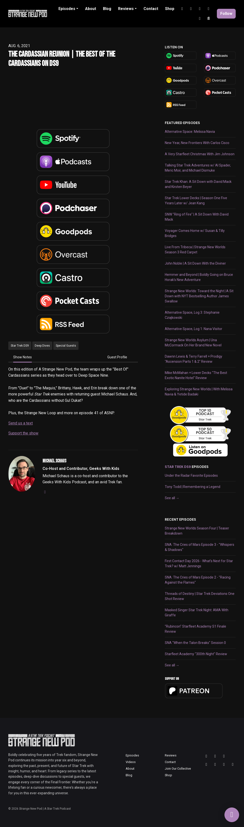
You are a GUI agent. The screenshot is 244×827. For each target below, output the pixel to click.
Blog (107, 8)
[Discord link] (208, 9)
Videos (131, 762)
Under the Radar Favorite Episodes (191, 475)
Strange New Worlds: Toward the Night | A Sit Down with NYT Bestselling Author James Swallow (199, 296)
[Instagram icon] (215, 756)
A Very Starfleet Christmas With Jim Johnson (199, 154)
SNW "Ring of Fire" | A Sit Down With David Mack (197, 216)
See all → (172, 498)
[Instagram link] (182, 9)
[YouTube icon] (206, 764)
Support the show (23, 433)
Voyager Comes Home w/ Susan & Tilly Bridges (195, 233)
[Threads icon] (206, 756)
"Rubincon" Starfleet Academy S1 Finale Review (195, 628)
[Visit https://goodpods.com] (200, 450)
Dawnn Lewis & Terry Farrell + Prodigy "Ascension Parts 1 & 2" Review (193, 358)
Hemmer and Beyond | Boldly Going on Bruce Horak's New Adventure (199, 277)
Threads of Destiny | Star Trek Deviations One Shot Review (199, 596)
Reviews (126, 8)
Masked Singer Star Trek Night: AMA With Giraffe (196, 612)
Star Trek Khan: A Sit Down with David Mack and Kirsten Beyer (198, 184)
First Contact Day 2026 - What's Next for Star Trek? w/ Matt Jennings (199, 563)
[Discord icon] (224, 764)
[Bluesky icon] (224, 756)
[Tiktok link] (199, 9)
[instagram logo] (45, 492)
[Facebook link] (199, 18)
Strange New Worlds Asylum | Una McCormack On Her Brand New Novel (193, 342)
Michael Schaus (54, 460)
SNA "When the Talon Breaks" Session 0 (195, 643)
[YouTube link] (191, 9)
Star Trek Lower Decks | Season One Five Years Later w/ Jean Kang (196, 200)
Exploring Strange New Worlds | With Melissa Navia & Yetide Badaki (199, 391)
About (90, 8)
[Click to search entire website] (208, 18)
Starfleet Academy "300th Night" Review (196, 654)
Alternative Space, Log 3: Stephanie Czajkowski (192, 315)
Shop (169, 8)
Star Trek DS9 (178, 467)
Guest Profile (117, 357)
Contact (151, 8)
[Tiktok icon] (215, 764)
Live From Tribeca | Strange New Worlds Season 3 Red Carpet (195, 249)
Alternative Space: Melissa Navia (190, 132)
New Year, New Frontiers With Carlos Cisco (197, 143)
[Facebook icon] (232, 764)
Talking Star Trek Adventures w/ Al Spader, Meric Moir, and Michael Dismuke (198, 167)
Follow (226, 13)
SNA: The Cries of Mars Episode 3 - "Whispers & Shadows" (199, 547)
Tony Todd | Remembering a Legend (192, 487)
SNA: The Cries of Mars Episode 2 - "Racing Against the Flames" (198, 579)
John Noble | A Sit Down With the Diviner (195, 263)
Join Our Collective (178, 768)
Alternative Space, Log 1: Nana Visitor (193, 329)
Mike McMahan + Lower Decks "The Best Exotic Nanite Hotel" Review (196, 375)
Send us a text (20, 423)
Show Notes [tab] (22, 357)
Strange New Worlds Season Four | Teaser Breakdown (197, 530)
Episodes (66, 8)
